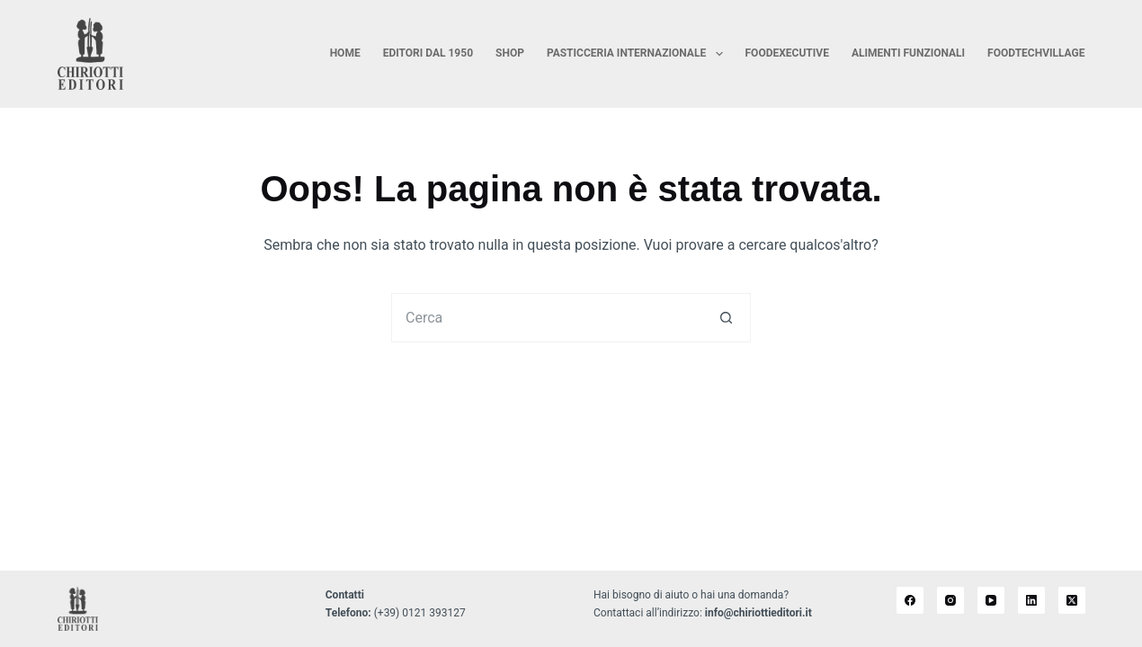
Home (345, 53)
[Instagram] (950, 600)
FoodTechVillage (1035, 53)
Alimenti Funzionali (908, 53)
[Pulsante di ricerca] (726, 317)
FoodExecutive (787, 53)
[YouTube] (990, 600)
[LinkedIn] (1031, 600)
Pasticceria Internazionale (638, 54)
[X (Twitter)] (1071, 600)
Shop (509, 53)
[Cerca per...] (546, 317)
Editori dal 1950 (428, 53)
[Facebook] (910, 600)
